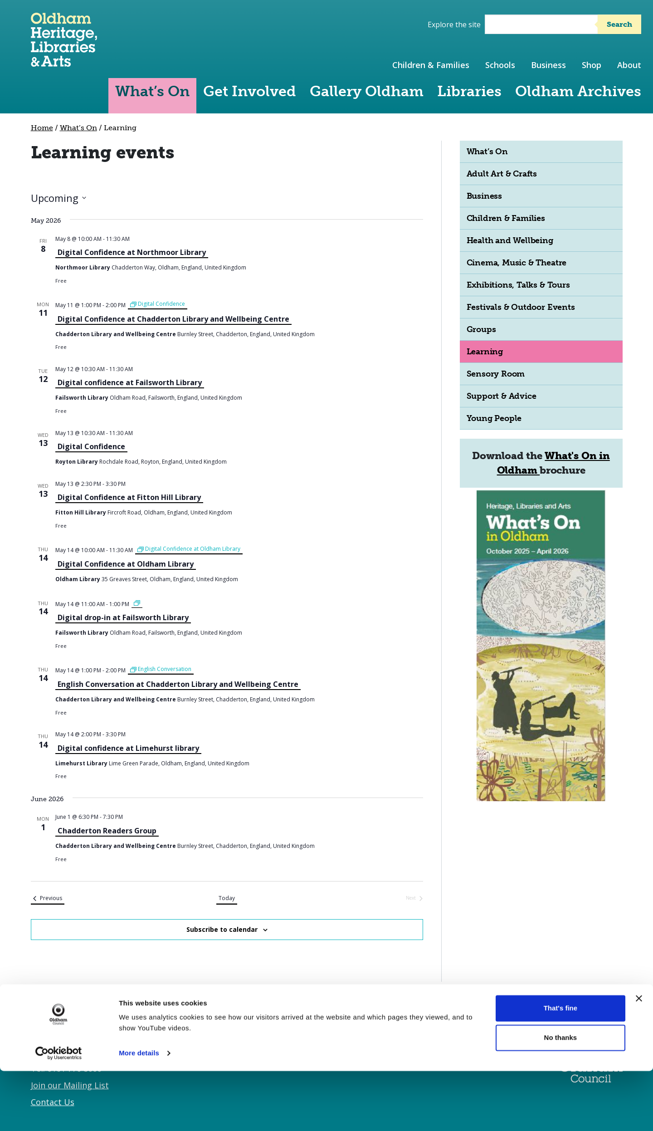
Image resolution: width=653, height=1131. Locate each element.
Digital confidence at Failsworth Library (130, 382)
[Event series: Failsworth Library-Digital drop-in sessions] (137, 603)
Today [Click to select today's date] (227, 898)
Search (619, 24)
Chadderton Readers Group (107, 831)
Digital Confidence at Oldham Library (126, 564)
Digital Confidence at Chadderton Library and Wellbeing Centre (173, 319)
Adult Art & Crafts (502, 174)
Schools (500, 64)
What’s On (152, 91)
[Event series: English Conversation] (161, 669)
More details (139, 1113)
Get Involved (249, 91)
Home (42, 127)
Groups (481, 329)
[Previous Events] (47, 898)
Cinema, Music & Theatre (517, 263)
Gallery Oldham (367, 91)
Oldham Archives (578, 91)
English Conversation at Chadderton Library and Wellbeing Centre (178, 684)
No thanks (560, 1098)
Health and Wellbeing (510, 240)
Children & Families (430, 64)
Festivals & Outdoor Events (521, 307)
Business (548, 64)
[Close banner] (639, 1058)
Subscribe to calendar (222, 929)
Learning (485, 352)
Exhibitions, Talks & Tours (518, 285)
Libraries (469, 91)
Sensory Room (496, 374)
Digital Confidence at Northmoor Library (132, 252)
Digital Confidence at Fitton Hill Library (129, 497)
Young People (494, 418)
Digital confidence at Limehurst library (128, 748)
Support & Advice (501, 396)
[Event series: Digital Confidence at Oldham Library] (189, 549)
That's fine (560, 1068)
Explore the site (454, 24)
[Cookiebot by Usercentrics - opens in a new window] (58, 1113)
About (629, 64)
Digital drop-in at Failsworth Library (123, 617)
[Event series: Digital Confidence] (157, 304)
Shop (591, 64)
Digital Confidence (91, 446)
